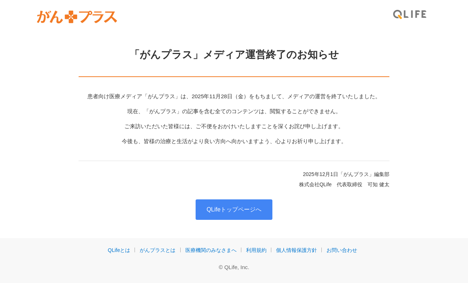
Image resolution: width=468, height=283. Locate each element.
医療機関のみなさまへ (211, 250)
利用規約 (256, 250)
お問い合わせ (342, 250)
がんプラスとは (158, 250)
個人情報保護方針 (296, 250)
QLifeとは (119, 250)
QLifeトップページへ (234, 209)
